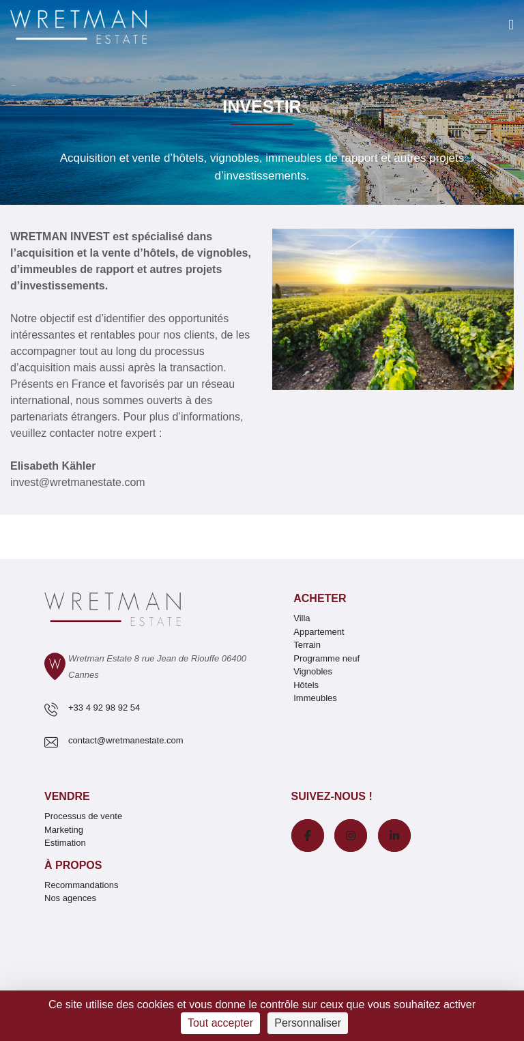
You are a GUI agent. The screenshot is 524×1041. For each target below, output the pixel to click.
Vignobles (312, 671)
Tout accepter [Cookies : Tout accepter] (220, 1023)
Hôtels (306, 685)
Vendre (67, 796)
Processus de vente (83, 816)
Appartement (318, 632)
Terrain (307, 645)
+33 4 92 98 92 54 (104, 707)
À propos (73, 865)
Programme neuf (326, 658)
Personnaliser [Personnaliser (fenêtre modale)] (307, 1023)
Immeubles (315, 698)
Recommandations (81, 885)
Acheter (319, 598)
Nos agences (70, 898)
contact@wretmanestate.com (126, 740)
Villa (301, 618)
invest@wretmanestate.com (77, 482)
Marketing (63, 830)
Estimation (65, 843)
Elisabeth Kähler (53, 466)
